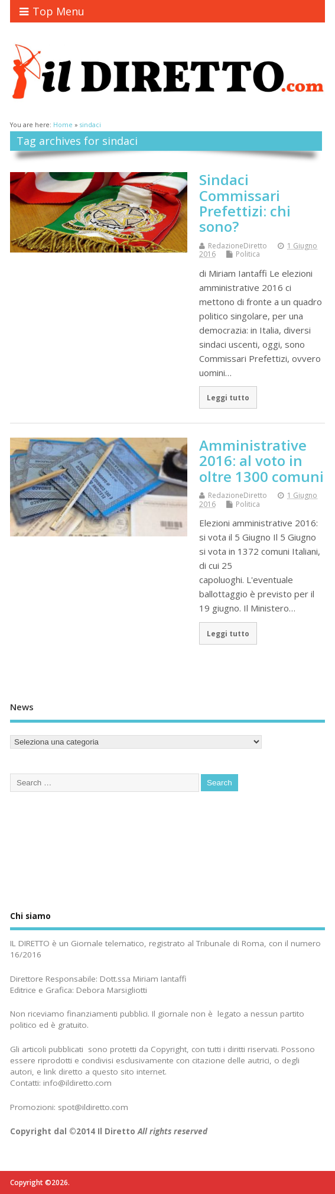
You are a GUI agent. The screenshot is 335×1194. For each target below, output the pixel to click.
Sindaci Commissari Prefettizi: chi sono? (245, 203)
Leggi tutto (228, 397)
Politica (248, 254)
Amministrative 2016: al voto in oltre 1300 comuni (261, 460)
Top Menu (51, 11)
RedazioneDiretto (237, 246)
